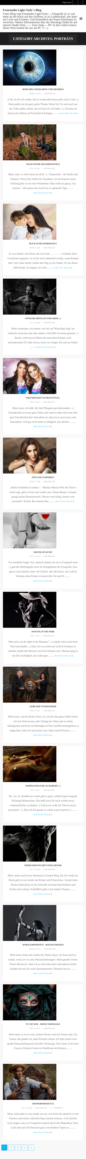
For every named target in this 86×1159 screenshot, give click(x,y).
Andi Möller (49, 94)
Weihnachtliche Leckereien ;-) (43, 786)
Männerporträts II (43, 1104)
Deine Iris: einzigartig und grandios (43, 89)
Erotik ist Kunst (43, 552)
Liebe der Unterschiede (43, 706)
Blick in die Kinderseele (43, 244)
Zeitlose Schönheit (43, 477)
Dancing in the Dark (42, 632)
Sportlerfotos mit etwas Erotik (43, 865)
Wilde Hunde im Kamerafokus (43, 164)
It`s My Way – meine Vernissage (43, 1024)
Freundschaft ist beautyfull (43, 398)
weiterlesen (68, 113)
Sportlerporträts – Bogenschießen (43, 945)
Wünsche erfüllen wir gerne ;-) (43, 318)
